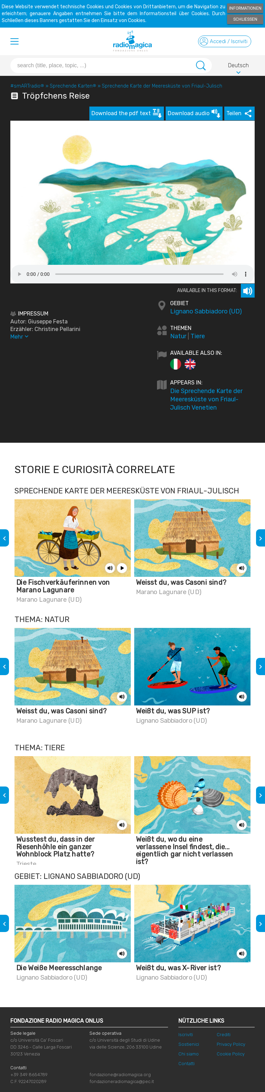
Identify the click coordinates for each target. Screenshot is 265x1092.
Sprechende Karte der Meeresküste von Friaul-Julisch (162, 86)
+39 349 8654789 (29, 1074)
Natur (178, 336)
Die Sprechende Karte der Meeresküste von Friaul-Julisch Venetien (206, 399)
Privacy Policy (231, 1044)
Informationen (245, 8)
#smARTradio (27, 86)
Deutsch (238, 66)
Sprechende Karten (73, 86)
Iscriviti (185, 1034)
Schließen (245, 19)
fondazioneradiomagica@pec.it (121, 1081)
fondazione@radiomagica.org (120, 1074)
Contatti (186, 1063)
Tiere (197, 336)
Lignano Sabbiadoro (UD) (206, 311)
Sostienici (188, 1044)
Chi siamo (188, 1053)
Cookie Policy (231, 1053)
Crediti (223, 1034)
